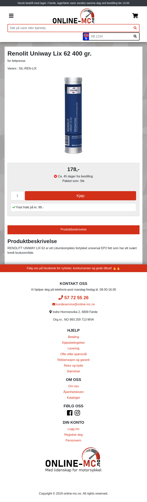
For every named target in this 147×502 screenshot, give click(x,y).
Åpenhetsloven (73, 392)
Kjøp (80, 196)
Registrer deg (73, 434)
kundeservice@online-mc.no (73, 304)
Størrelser (73, 371)
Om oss (73, 386)
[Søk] (135, 28)
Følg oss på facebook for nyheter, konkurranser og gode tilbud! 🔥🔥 (73, 268)
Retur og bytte (73, 365)
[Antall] (17, 195)
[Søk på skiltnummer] (135, 36)
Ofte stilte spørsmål (73, 354)
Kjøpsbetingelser (73, 342)
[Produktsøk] (69, 28)
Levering (73, 348)
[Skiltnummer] (110, 36)
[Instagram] (77, 414)
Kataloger (73, 397)
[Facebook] (69, 414)
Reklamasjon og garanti (73, 359)
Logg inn (73, 429)
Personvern (73, 440)
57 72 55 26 (73, 297)
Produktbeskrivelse (73, 229)
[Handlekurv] (135, 16)
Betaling (73, 337)
